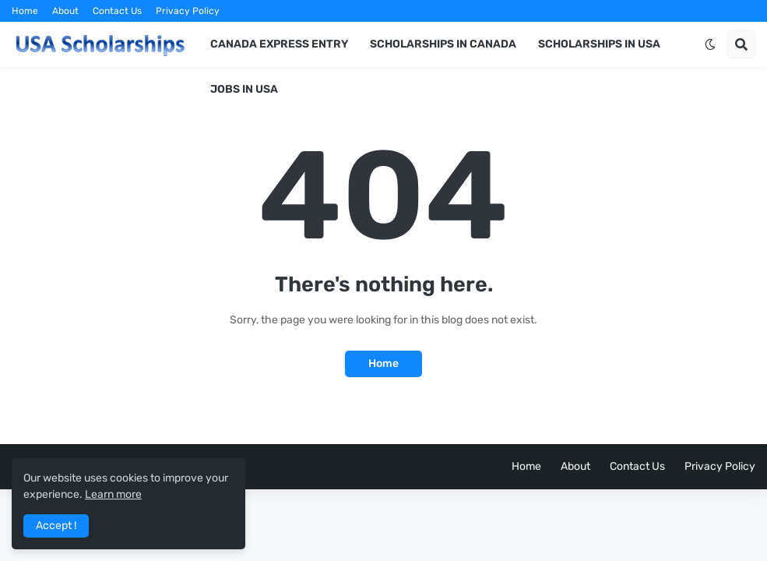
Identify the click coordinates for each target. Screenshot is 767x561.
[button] (710, 44)
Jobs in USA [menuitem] (244, 89)
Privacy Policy (188, 10)
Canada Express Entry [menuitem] (279, 44)
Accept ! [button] (56, 525)
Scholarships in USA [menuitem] (599, 44)
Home (25, 10)
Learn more (113, 494)
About (65, 10)
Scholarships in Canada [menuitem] (443, 44)
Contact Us (117, 10)
